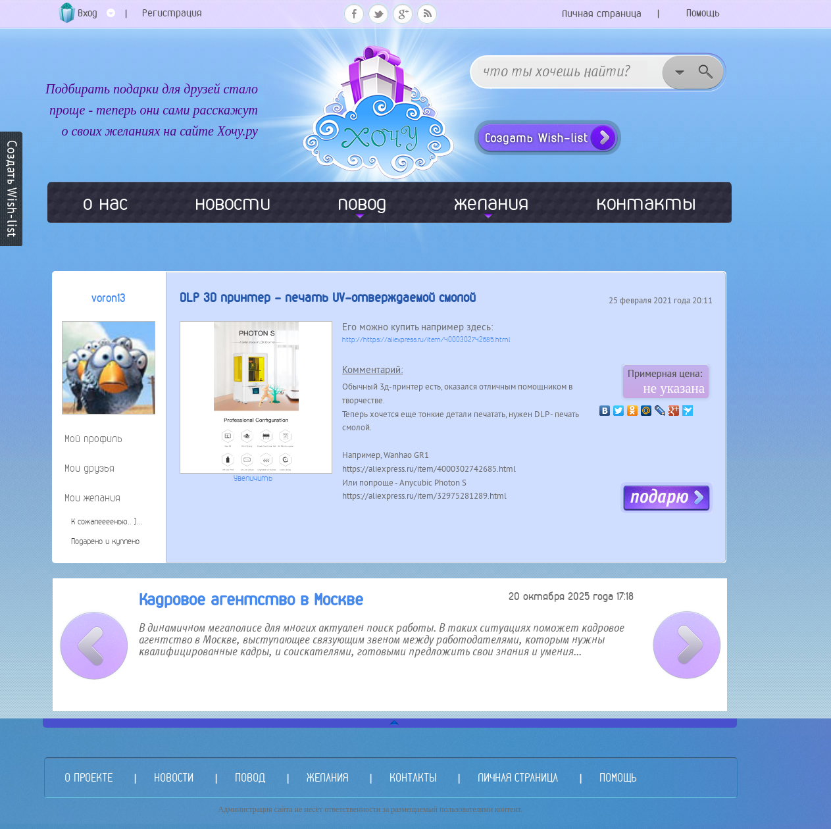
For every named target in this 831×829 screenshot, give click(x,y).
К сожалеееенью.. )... (107, 521)
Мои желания (92, 497)
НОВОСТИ (173, 777)
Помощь (703, 12)
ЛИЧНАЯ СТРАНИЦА (518, 777)
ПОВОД (250, 777)
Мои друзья (89, 468)
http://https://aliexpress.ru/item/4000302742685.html (426, 339)
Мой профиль (93, 438)
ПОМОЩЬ (617, 777)
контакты (646, 202)
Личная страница (602, 13)
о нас (105, 202)
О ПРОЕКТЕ (88, 777)
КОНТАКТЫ (413, 777)
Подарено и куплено (105, 541)
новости (232, 202)
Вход (96, 17)
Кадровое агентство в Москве (251, 599)
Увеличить (253, 478)
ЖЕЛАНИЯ (327, 777)
